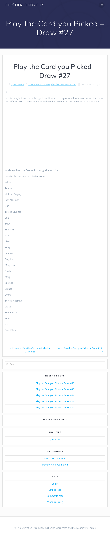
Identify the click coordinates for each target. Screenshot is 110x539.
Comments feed (55, 495)
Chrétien (24, 5)
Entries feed (55, 489)
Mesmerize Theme (86, 527)
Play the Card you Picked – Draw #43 (55, 401)
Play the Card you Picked (63, 84)
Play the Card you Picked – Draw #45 (55, 389)
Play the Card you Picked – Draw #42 (55, 407)
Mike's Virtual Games (39, 84)
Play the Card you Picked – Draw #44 (55, 395)
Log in (55, 483)
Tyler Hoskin (17, 84)
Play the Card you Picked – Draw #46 (55, 383)
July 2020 (55, 439)
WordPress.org (55, 501)
